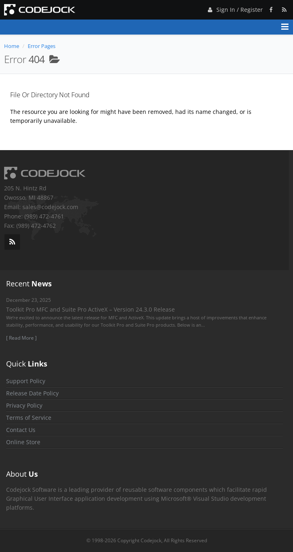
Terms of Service (28, 417)
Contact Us (20, 429)
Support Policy (25, 380)
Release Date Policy (32, 393)
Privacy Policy (24, 405)
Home (11, 46)
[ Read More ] (21, 337)
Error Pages (41, 46)
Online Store (23, 442)
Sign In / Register (234, 8)
